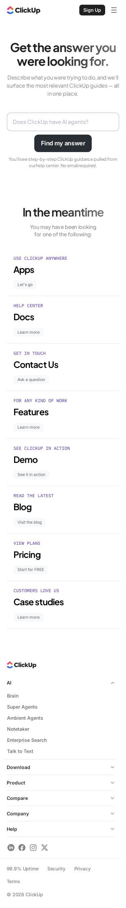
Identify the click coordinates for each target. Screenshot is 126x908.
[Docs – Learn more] (63, 319)
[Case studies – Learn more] (63, 604)
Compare (17, 798)
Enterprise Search (27, 740)
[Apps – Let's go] (63, 272)
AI (60, 682)
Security (56, 868)
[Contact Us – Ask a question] (63, 367)
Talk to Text (20, 751)
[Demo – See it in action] (63, 462)
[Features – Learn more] (63, 414)
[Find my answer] (63, 143)
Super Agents (22, 707)
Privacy (82, 868)
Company (60, 813)
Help (60, 829)
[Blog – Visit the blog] (63, 509)
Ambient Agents (25, 718)
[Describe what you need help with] (63, 121)
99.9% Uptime (23, 868)
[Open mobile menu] (114, 10)
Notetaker (18, 729)
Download (60, 767)
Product (16, 782)
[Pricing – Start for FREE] (63, 557)
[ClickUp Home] (23, 10)
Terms (13, 881)
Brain (12, 696)
